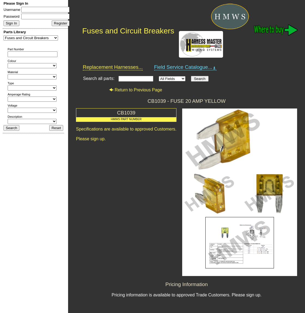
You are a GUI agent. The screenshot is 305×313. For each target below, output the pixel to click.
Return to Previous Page (135, 90)
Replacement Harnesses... (113, 67)
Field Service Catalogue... (185, 67)
